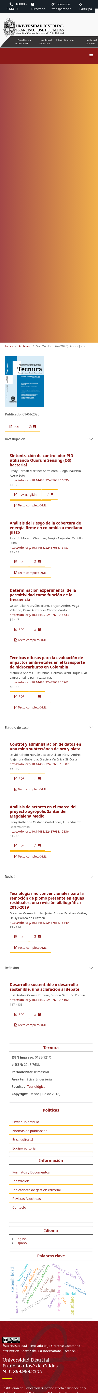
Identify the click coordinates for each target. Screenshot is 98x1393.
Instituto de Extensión (46, 41)
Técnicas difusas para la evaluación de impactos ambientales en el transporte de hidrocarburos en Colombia (47, 662)
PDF (16, 427)
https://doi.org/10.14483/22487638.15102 (39, 1000)
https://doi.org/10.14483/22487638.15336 (39, 831)
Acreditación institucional (23, 41)
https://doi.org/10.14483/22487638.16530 (39, 480)
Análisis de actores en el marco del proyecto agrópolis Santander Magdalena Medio (43, 811)
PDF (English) (27, 494)
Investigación (15, 439)
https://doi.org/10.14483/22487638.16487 (39, 547)
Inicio (9, 346)
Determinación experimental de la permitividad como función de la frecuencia (43, 594)
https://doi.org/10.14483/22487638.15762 (39, 682)
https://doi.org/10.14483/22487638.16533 (39, 615)
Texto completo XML (32, 505)
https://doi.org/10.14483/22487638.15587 (39, 764)
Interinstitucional (65, 39)
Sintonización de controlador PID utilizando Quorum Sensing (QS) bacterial (41, 460)
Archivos (24, 346)
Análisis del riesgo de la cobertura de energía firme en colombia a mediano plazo (46, 527)
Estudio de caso (17, 727)
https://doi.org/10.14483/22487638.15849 (39, 922)
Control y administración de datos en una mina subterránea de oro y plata (45, 746)
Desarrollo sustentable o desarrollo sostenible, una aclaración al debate (44, 987)
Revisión (11, 876)
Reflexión (12, 968)
